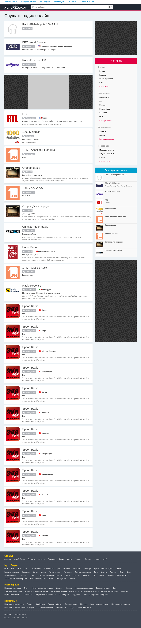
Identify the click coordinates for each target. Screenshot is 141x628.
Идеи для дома (59, 2)
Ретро (32, 575)
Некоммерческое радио (109, 591)
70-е (12, 569)
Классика (103, 113)
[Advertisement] (48, 92)
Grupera (104, 572)
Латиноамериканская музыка (15, 579)
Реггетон (77, 575)
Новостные (103, 146)
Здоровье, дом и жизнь (13, 591)
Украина (102, 75)
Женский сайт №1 (11, 2)
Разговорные (104, 127)
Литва (69, 559)
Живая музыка (10, 575)
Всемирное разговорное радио (96, 595)
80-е (19, 569)
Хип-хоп (102, 105)
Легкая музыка (54, 572)
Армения (7, 559)
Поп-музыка (104, 97)
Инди (122, 572)
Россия (102, 71)
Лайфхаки (72, 2)
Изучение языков (41, 591)
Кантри (35, 572)
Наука (31, 607)
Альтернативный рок (52, 569)
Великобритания (106, 79)
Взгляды (28, 591)
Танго (51, 579)
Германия (51, 559)
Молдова (78, 559)
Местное (83, 604)
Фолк (96, 572)
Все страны (104, 87)
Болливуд (87, 569)
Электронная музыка (83, 572)
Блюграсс (76, 569)
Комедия (69, 588)
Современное (36, 569)
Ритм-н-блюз (104, 109)
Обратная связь (20, 615)
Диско (43, 572)
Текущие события (106, 154)
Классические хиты (11, 572)
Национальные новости (99, 604)
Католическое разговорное (42, 588)
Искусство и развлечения (14, 604)
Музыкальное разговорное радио (64, 591)
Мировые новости (106, 150)
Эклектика (67, 572)
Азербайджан (19, 559)
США (101, 83)
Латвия (61, 559)
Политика (8, 607)
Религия (86, 575)
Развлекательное (102, 588)
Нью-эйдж (23, 575)
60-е (6, 569)
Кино (114, 588)
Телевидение (64, 595)
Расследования (71, 604)
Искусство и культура (12, 588)
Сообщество (40, 604)
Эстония (41, 559)
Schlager (111, 575)
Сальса (101, 575)
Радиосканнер (20, 607)
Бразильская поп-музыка (103, 569)
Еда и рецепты (44, 2)
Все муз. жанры (105, 121)
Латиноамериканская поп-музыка (50, 575)
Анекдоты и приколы (87, 2)
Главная (7, 615)
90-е (101, 117)
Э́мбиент (66, 569)
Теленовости (61, 607)
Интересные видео (28, 2)
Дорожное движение (45, 607)
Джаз (129, 572)
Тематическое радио (38, 579)
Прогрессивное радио (88, 591)
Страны (101, 67)
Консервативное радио (84, 588)
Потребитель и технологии (46, 595)
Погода (71, 607)
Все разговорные (106, 139)
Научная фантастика (12, 595)
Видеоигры (77, 595)
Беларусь (31, 559)
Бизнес (102, 135)
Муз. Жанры (104, 93)
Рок (100, 101)
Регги (68, 575)
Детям (119, 569)
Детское (102, 131)
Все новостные (105, 162)
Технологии (28, 595)
